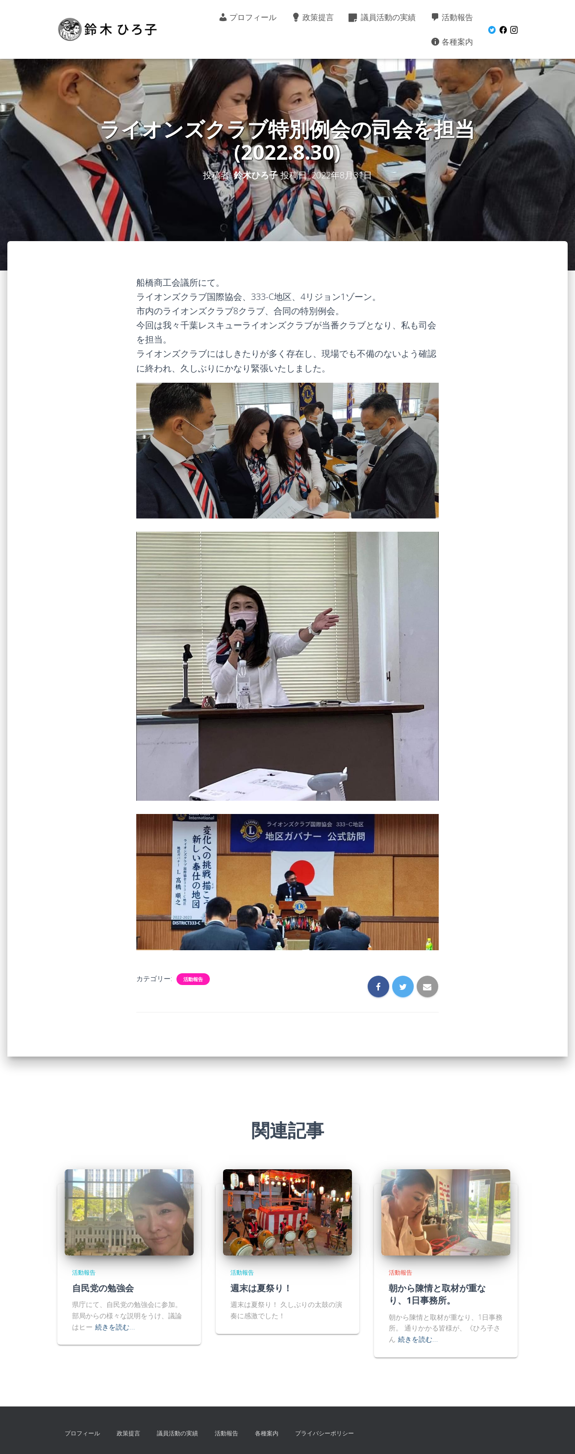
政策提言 (312, 17)
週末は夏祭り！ (261, 1288)
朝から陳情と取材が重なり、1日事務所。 (437, 1294)
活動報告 (451, 17)
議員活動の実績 (382, 17)
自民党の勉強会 (103, 1288)
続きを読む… (115, 1326)
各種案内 (451, 41)
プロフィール (247, 17)
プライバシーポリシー (324, 1433)
